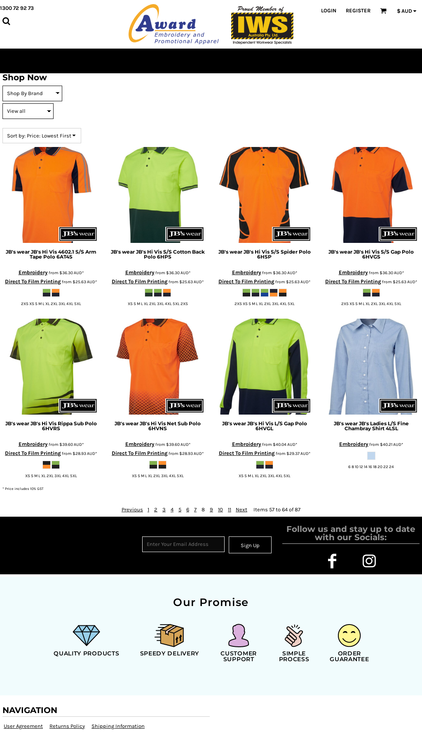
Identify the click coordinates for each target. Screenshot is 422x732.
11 (229, 509)
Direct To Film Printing (33, 281)
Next (241, 509)
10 (220, 509)
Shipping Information (118, 726)
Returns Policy (67, 726)
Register (358, 10)
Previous (132, 509)
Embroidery (33, 272)
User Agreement (23, 726)
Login (328, 10)
